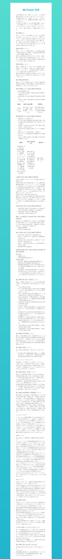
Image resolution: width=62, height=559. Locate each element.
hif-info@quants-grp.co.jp (26, 555)
